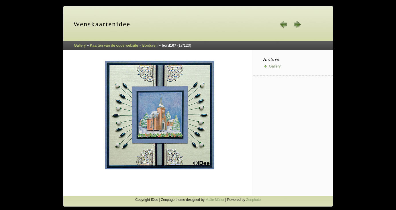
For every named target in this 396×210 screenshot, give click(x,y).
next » (297, 24)
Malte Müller (214, 200)
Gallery (80, 45)
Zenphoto (253, 200)
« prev (283, 24)
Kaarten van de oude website (114, 45)
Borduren (150, 45)
